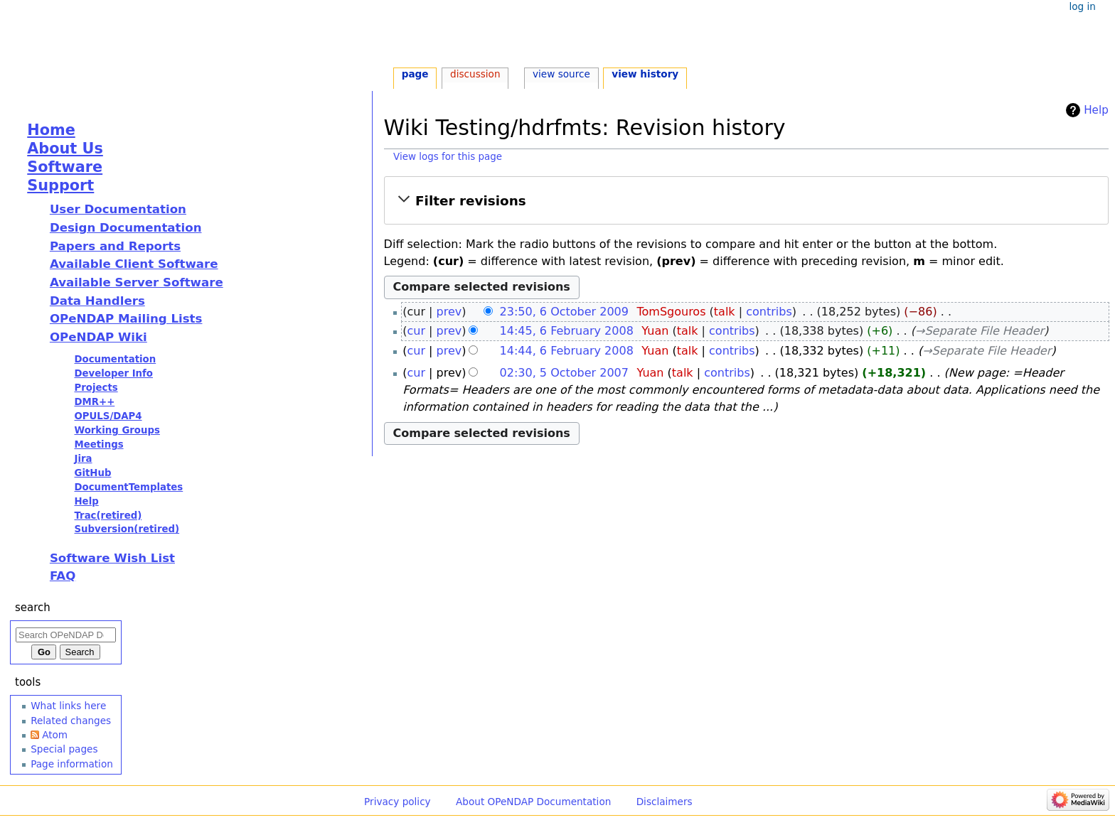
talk (724, 311)
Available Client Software (134, 264)
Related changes (71, 720)
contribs (769, 311)
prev (449, 311)
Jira (83, 458)
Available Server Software (136, 282)
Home (51, 130)
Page (415, 74)
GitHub (92, 473)
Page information (72, 764)
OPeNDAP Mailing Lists (126, 318)
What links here (68, 705)
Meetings (98, 444)
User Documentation (118, 209)
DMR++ (94, 402)
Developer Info (113, 373)
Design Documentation (126, 227)
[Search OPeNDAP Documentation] (66, 634)
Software (64, 167)
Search (32, 607)
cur (416, 331)
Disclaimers (664, 801)
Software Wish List (112, 558)
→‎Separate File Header (979, 331)
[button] (746, 201)
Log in (1082, 6)
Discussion (475, 74)
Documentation (115, 359)
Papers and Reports (115, 246)
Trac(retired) (108, 515)
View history (645, 74)
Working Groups (116, 430)
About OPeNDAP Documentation (533, 801)
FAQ (62, 576)
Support (60, 185)
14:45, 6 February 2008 (567, 331)
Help (1096, 110)
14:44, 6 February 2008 (567, 350)
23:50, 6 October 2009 (564, 311)
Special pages (64, 749)
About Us (65, 148)
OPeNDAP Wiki (98, 337)
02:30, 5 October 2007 (564, 372)
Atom (55, 734)
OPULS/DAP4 (108, 416)
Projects (95, 387)
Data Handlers (97, 301)
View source (561, 74)
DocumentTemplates (128, 487)
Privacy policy (397, 801)
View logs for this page (447, 156)
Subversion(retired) (126, 529)
